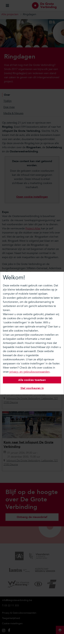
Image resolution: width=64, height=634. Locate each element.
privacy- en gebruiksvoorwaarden (29, 372)
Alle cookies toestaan (32, 380)
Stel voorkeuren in (32, 388)
